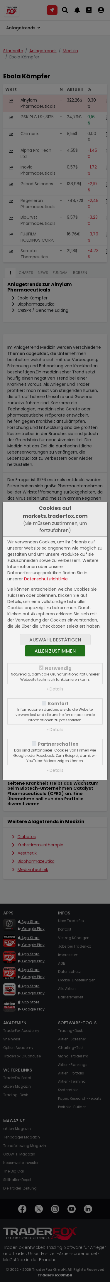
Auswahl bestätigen (55, 639)
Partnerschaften (58, 744)
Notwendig (58, 668)
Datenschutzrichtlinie (46, 579)
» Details (55, 689)
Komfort (58, 703)
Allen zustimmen (55, 651)
